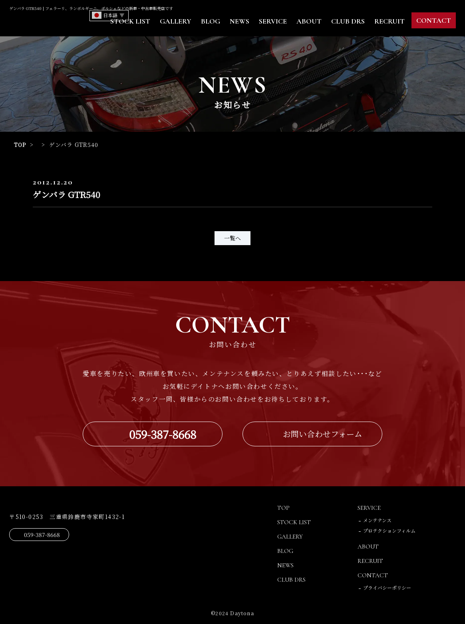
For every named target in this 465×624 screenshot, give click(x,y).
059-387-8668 (163, 434)
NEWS (239, 21)
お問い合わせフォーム (322, 434)
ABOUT (309, 21)
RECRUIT (389, 21)
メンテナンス (377, 520)
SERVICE (273, 21)
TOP (20, 145)
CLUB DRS (348, 21)
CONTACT (433, 20)
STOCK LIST (130, 21)
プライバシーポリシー (387, 587)
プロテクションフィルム (389, 530)
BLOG (210, 21)
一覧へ (232, 238)
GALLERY (175, 21)
